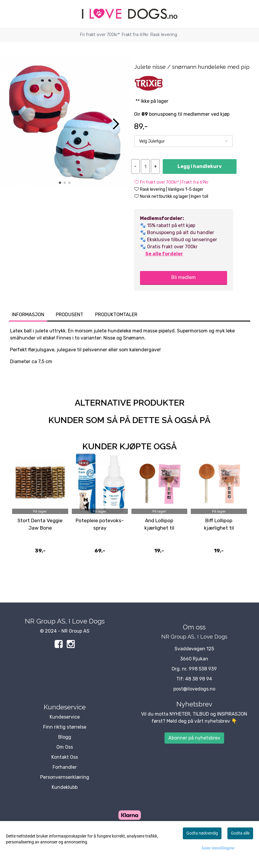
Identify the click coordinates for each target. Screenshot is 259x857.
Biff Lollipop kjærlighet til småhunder (219, 528)
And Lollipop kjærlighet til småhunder (159, 528)
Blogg (64, 737)
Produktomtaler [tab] (116, 314)
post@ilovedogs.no (194, 689)
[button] (60, 183)
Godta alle (240, 833)
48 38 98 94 (198, 679)
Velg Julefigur (152, 141)
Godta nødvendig (202, 833)
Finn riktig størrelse (64, 727)
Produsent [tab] (69, 314)
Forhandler (65, 767)
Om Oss (64, 747)
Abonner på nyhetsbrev (194, 738)
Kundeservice (65, 717)
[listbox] (183, 141)
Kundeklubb (65, 787)
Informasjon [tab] (28, 314)
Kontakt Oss (64, 757)
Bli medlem (183, 277)
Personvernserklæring (64, 777)
